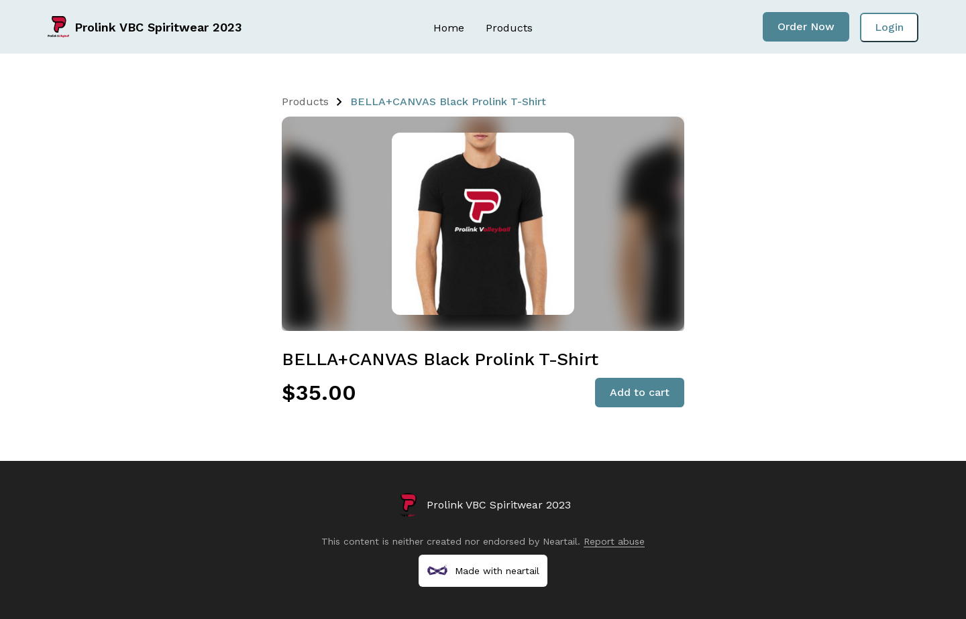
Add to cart (639, 392)
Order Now (806, 26)
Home (448, 27)
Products (509, 27)
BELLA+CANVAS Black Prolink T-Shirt (448, 101)
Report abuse (614, 541)
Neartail (560, 541)
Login (889, 27)
